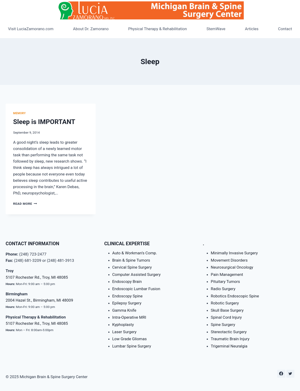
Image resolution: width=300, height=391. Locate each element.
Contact (285, 28)
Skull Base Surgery (227, 310)
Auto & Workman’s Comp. (134, 253)
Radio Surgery (223, 288)
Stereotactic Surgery (229, 331)
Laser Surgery (124, 331)
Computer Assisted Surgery (136, 274)
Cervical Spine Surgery (132, 267)
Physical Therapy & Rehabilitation (157, 28)
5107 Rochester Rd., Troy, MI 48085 (37, 277)
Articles (252, 28)
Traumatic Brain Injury (230, 338)
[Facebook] (281, 374)
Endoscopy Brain (127, 281)
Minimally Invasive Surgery (234, 253)
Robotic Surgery (225, 303)
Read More (25, 203)
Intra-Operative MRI (129, 317)
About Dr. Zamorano (91, 28)
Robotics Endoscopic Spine (235, 296)
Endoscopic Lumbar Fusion (136, 288)
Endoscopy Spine (127, 296)
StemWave (215, 28)
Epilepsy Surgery (127, 303)
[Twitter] (290, 374)
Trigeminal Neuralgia (229, 346)
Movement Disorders (229, 260)
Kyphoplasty (123, 324)
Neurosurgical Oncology (232, 267)
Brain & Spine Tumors (131, 260)
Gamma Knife (124, 310)
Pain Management (227, 274)
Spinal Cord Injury (226, 317)
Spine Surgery (223, 324)
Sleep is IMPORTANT (44, 122)
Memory (19, 113)
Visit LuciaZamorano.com (30, 28)
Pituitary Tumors (225, 281)
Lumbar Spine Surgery (131, 346)
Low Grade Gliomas (129, 338)
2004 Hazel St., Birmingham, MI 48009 (39, 300)
